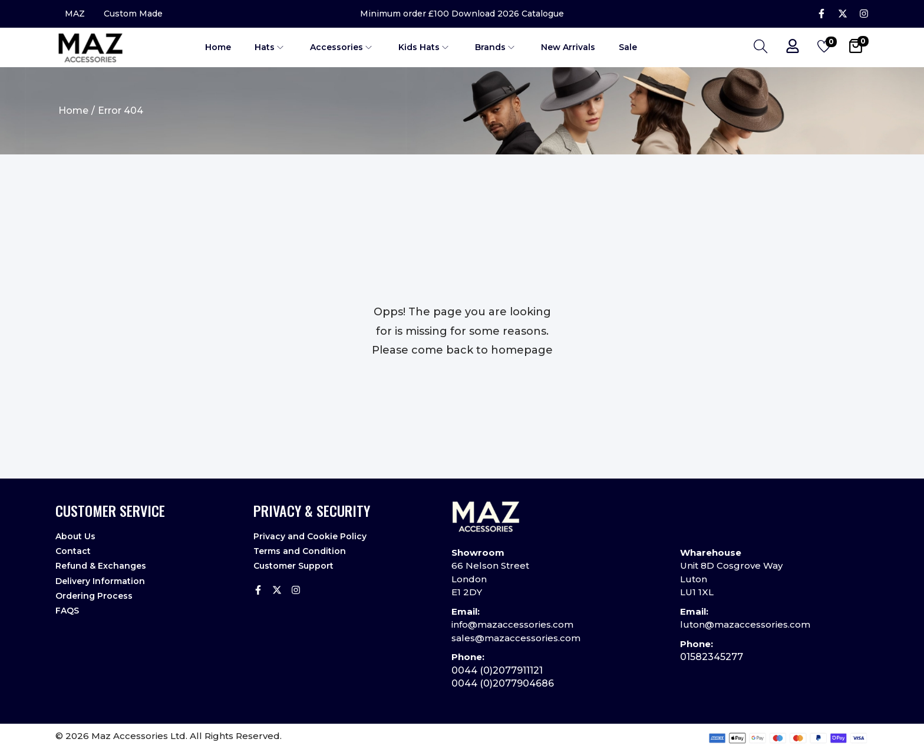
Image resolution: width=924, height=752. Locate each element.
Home (73, 110)
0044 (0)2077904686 (502, 683)
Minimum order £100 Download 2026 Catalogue (462, 14)
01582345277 (711, 656)
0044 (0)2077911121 (497, 670)
